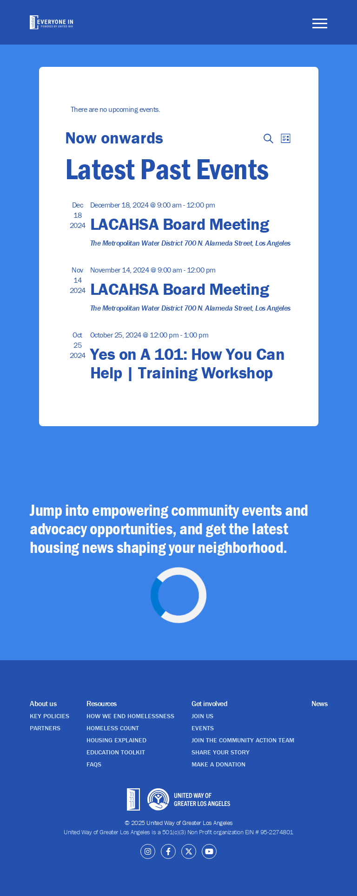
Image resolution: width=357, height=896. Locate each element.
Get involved (209, 703)
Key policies (49, 716)
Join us (202, 716)
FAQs (93, 764)
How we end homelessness (130, 716)
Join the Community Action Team (243, 740)
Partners (45, 728)
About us (43, 703)
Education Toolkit (115, 752)
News (319, 703)
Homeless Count (112, 728)
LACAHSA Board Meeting (179, 224)
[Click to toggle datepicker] (114, 137)
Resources (101, 703)
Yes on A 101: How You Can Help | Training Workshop (187, 363)
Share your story (221, 752)
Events (203, 728)
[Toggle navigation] (319, 25)
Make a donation (218, 764)
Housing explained (116, 740)
